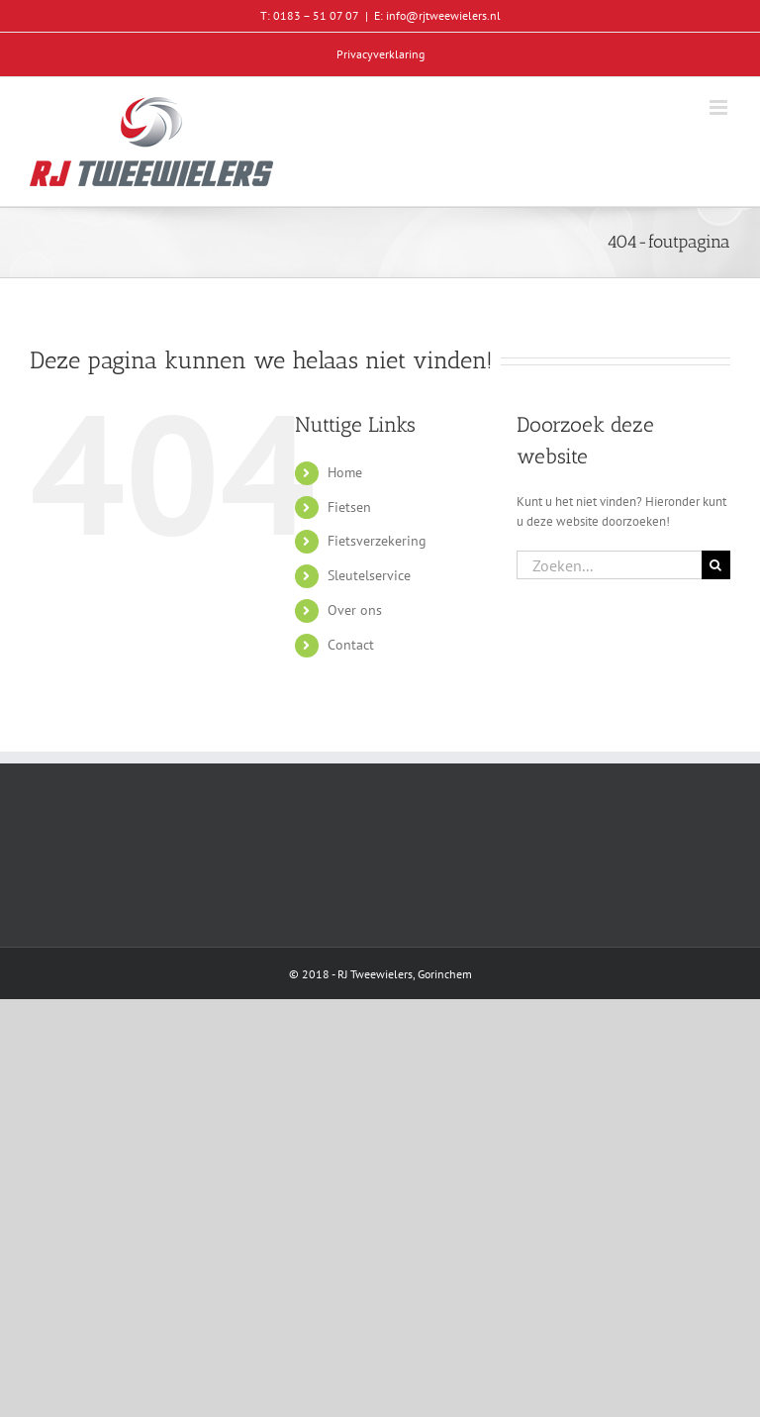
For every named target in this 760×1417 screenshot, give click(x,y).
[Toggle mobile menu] (720, 107)
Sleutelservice (369, 575)
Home (345, 472)
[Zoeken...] (609, 565)
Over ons (355, 610)
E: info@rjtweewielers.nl (437, 15)
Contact (351, 645)
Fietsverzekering (377, 541)
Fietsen (349, 507)
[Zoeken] (716, 565)
